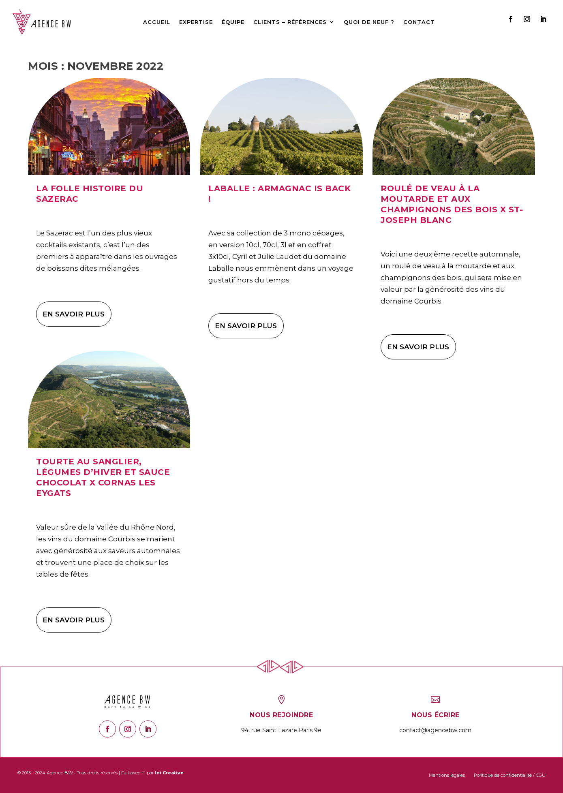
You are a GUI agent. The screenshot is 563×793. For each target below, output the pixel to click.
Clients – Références (290, 22)
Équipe (233, 22)
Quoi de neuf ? (369, 22)
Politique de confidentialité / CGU (510, 775)
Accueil (156, 22)
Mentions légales (447, 775)
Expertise (196, 22)
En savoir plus (74, 314)
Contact (419, 22)
